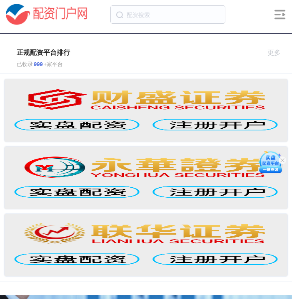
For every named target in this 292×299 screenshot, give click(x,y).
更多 (277, 52)
